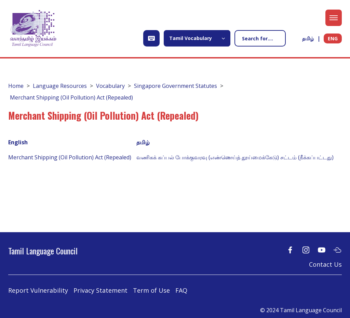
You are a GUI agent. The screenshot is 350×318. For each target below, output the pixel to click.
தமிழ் (308, 38)
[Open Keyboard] (151, 38)
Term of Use (151, 290)
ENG (333, 38)
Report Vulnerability (38, 290)
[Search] (260, 38)
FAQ (181, 290)
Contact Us (325, 264)
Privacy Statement (100, 290)
